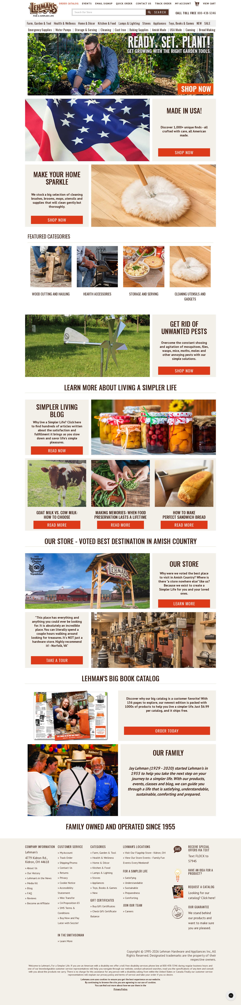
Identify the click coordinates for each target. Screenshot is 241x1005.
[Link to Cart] (195, 5)
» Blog (28, 888)
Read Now (57, 450)
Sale (207, 23)
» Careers (128, 911)
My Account (183, 3)
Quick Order (124, 3)
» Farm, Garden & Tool (103, 852)
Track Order (163, 3)
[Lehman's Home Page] (43, 8)
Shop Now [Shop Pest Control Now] (184, 371)
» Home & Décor (99, 862)
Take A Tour (57, 660)
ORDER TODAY (167, 731)
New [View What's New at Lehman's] (199, 23)
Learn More (184, 603)
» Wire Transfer (66, 898)
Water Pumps (63, 30)
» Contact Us (65, 867)
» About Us (31, 868)
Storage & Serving (86, 30)
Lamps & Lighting (129, 23)
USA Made (176, 30)
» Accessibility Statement (65, 890)
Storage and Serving (143, 293)
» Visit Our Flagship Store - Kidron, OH (144, 852)
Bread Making (207, 30)
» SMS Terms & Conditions (66, 910)
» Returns (63, 872)
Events (87, 3)
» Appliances (97, 882)
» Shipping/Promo (67, 862)
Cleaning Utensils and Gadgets (190, 296)
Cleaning (106, 30)
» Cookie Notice (66, 882)
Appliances (159, 23)
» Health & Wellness (102, 857)
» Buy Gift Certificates (102, 906)
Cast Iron (120, 30)
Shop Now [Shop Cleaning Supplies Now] (57, 220)
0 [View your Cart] (197, 3)
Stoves (146, 23)
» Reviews (30, 898)
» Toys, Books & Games (103, 888)
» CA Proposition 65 (69, 903)
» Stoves (95, 877)
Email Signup (103, 3)
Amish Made (159, 30)
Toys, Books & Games (181, 23)
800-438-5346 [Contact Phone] (206, 13)
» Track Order (65, 857)
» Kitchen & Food (100, 867)
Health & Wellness (65, 23)
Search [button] (157, 12)
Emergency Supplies (40, 30)
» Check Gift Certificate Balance (103, 914)
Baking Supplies (139, 30)
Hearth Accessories (97, 293)
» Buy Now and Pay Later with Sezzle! (68, 920)
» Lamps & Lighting (101, 872)
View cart (209, 3)
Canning (190, 30)
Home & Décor (86, 23)
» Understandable (133, 882)
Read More (57, 525)
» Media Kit (31, 883)
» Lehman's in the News (38, 878)
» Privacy (63, 877)
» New (94, 893)
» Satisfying (129, 877)
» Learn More (65, 941)
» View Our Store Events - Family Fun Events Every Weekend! (144, 860)
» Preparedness (131, 893)
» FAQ (28, 893)
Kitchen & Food (107, 23)
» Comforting (130, 898)
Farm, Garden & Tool (39, 23)
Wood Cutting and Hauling (51, 293)
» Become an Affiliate (37, 903)
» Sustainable (130, 888)
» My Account (65, 852)
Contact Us (143, 3)
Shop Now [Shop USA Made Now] (184, 152)
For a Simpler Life (135, 871)
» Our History (32, 873)
